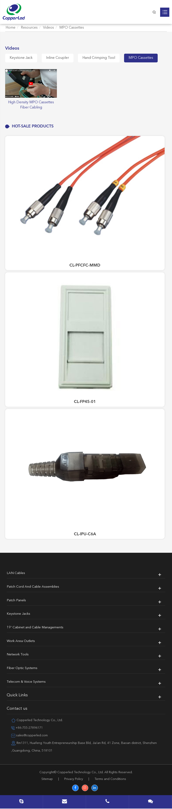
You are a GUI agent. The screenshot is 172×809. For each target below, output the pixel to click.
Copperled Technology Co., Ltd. (80, 772)
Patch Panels (16, 600)
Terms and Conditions (110, 779)
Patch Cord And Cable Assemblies (33, 587)
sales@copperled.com (29, 735)
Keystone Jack (21, 58)
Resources (29, 28)
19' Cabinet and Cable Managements (35, 627)
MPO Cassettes (71, 28)
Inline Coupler (57, 58)
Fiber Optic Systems (22, 668)
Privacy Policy (73, 779)
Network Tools (18, 654)
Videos (48, 28)
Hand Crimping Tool (98, 58)
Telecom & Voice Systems (26, 682)
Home (10, 28)
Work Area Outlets (21, 641)
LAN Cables (16, 573)
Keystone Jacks (18, 614)
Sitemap (47, 779)
